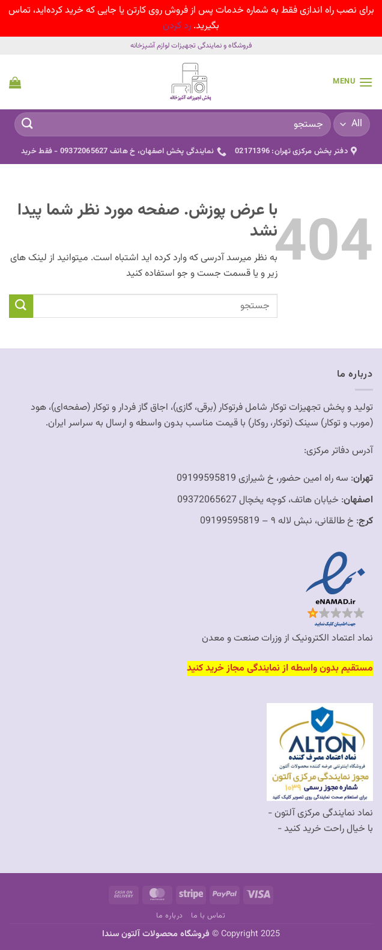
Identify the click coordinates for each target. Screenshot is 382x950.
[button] (353, 82)
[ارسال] (28, 124)
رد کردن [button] (177, 26)
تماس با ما (208, 916)
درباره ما (169, 916)
